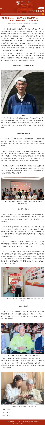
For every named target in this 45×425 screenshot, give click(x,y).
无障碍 (41, 8)
